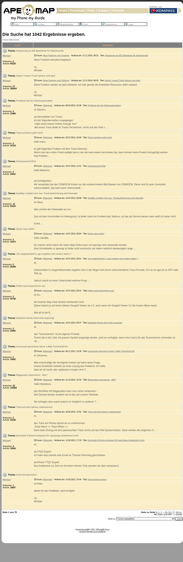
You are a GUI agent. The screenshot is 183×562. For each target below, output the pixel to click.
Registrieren (109, 24)
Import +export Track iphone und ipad (35, 76)
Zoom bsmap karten (26, 475)
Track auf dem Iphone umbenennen (34, 407)
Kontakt (118, 10)
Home (62, 10)
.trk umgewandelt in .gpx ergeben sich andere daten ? (43, 254)
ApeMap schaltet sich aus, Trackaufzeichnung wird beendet (46, 193)
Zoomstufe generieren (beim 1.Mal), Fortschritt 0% (42, 346)
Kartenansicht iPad (26, 161)
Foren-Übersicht (10, 40)
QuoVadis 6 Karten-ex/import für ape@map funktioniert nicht (47, 435)
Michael (7, 55)
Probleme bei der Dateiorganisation (34, 101)
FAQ (15, 24)
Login (129, 24)
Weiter (179, 512)
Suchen (39, 24)
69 (169, 512)
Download (77, 10)
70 (173, 512)
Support (104, 10)
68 (166, 512)
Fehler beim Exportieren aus (30, 286)
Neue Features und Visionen (56, 55)
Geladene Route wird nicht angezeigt (35, 318)
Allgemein (47, 105)
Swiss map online (25, 229)
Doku (91, 10)
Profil (84, 24)
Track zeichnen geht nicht (29, 133)
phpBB (86, 530)
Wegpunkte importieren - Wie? (31, 375)
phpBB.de (101, 532)
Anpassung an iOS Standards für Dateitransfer (40, 51)
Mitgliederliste (65, 24)
